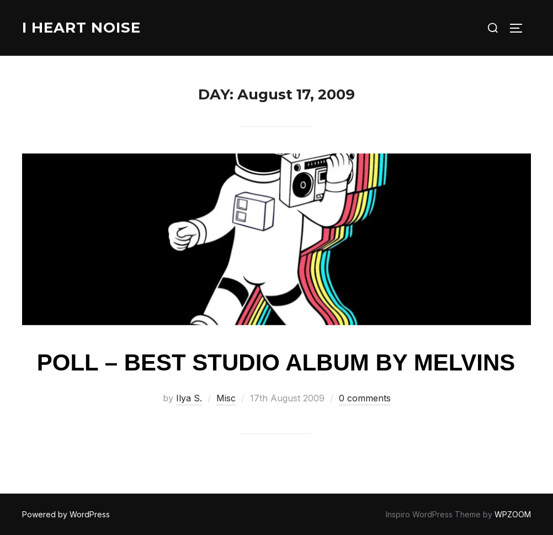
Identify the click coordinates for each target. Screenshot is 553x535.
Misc (226, 398)
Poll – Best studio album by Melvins (276, 362)
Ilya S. (189, 398)
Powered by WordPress (66, 514)
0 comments (365, 398)
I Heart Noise (81, 27)
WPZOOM (512, 514)
